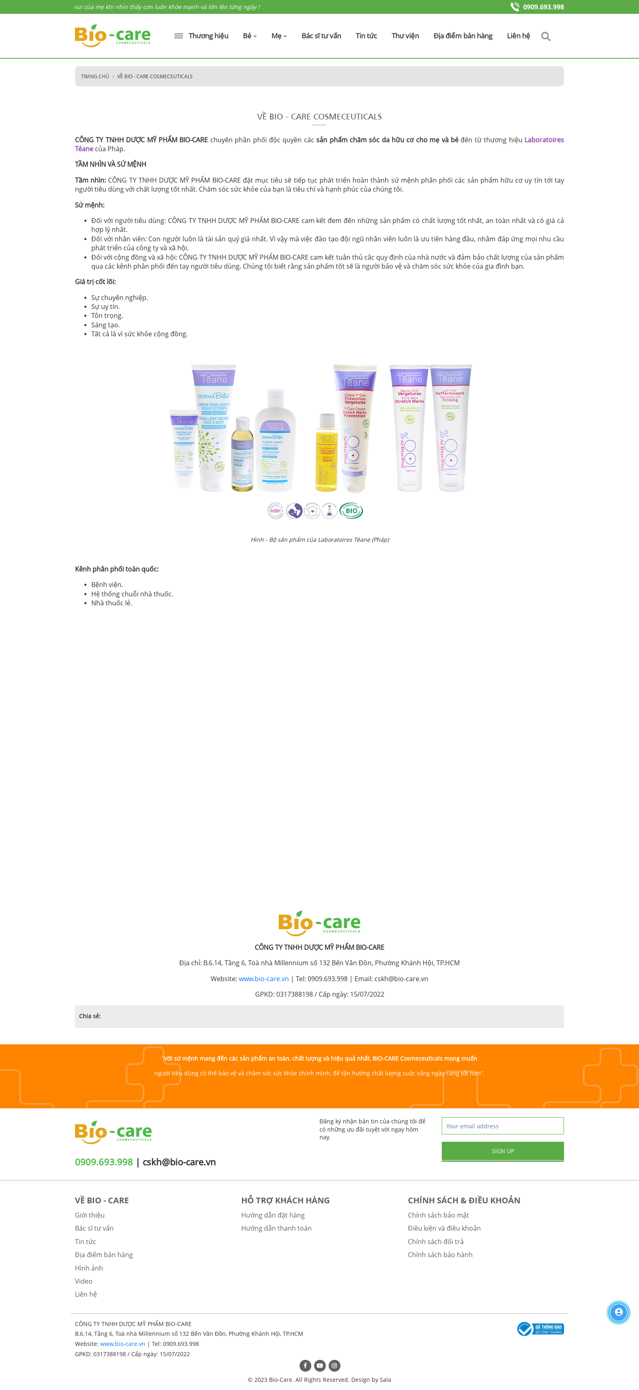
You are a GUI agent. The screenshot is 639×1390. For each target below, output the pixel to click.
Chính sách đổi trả (436, 1241)
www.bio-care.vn (264, 978)
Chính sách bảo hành (440, 1254)
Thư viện (405, 35)
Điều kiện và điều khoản (444, 1228)
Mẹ (279, 35)
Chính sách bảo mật (438, 1215)
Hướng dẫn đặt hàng (273, 1215)
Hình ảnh (89, 1268)
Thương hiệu (201, 35)
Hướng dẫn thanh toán (276, 1228)
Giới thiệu (90, 1215)
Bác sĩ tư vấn (321, 35)
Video (84, 1281)
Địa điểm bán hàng (463, 35)
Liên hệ (518, 35)
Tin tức (366, 35)
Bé (250, 35)
